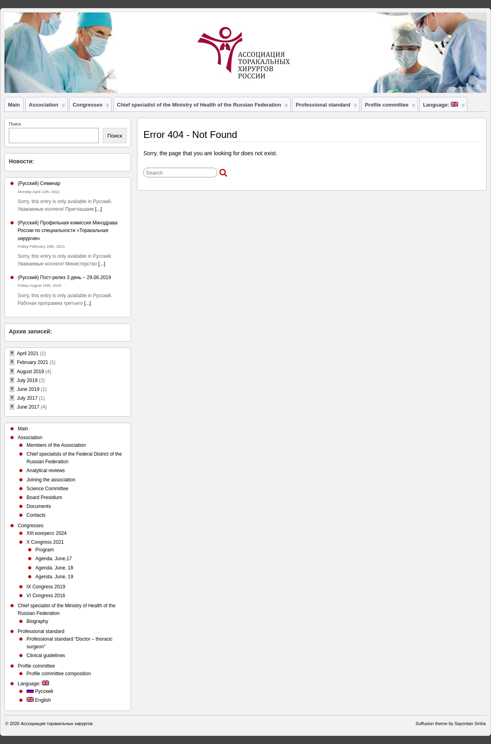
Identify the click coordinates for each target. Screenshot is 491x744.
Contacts (36, 515)
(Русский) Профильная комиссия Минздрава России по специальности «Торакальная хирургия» (67, 230)
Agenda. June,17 (53, 558)
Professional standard (326, 106)
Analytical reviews (46, 470)
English (39, 700)
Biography (37, 621)
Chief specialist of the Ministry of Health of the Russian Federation (202, 106)
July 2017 (27, 398)
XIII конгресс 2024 (47, 533)
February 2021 (32, 362)
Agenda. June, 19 (54, 577)
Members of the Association (56, 445)
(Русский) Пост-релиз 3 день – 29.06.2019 (64, 277)
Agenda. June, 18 (54, 568)
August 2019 (30, 371)
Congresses (91, 106)
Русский (40, 691)
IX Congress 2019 (46, 587)
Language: (444, 106)
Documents (39, 506)
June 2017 (28, 407)
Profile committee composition (59, 673)
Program (44, 550)
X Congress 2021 (45, 542)
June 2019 (28, 389)
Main (14, 105)
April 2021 (28, 353)
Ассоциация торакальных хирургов (57, 723)
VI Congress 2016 (46, 595)
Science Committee (47, 488)
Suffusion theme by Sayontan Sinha (450, 723)
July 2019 (27, 380)
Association (47, 106)
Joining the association (51, 480)
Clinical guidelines (46, 655)
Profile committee (390, 106)
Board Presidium (44, 497)
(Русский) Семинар (39, 183)
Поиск (15, 123)
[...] (98, 209)
